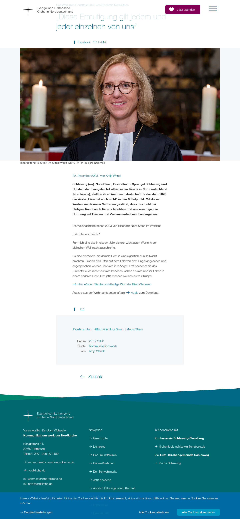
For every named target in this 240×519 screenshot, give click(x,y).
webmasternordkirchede (45, 478)
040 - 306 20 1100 (46, 453)
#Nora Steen (134, 329)
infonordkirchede (40, 483)
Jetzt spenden (102, 480)
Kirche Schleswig (170, 463)
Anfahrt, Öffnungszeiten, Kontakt (114, 488)
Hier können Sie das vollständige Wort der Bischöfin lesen (115, 284)
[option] (120, 106)
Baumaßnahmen (103, 463)
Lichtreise (99, 446)
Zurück (95, 376)
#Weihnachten (82, 329)
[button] (213, 9)
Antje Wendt (113, 175)
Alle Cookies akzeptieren (198, 512)
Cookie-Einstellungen (38, 512)
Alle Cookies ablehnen (154, 512)
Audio (134, 292)
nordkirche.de (36, 470)
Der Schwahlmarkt (105, 471)
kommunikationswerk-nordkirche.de (51, 462)
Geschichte (100, 438)
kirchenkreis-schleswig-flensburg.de (182, 446)
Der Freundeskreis (105, 455)
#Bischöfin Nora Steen (109, 329)
